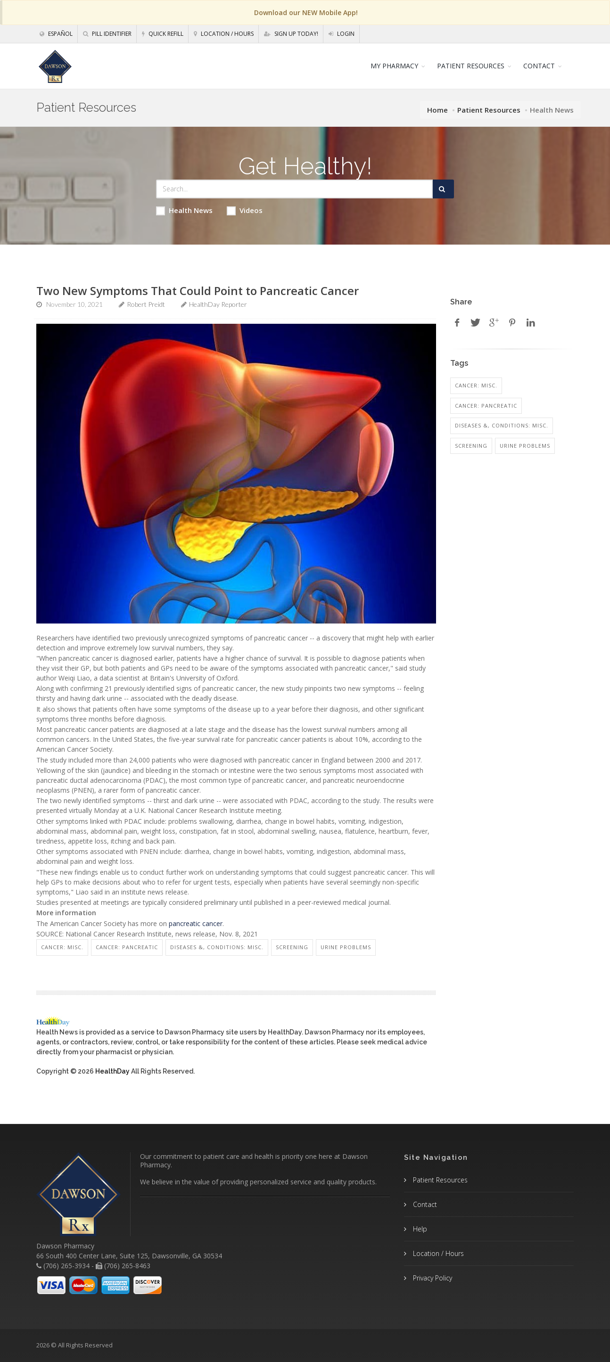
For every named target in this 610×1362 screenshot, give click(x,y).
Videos (245, 210)
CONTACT (539, 65)
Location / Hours (224, 34)
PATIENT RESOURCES (470, 65)
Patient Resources (488, 110)
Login (341, 34)
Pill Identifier (107, 34)
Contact (424, 1204)
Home (437, 110)
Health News (184, 210)
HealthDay (112, 1071)
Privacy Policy (431, 1277)
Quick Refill (162, 34)
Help (419, 1228)
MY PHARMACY (394, 65)
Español (56, 34)
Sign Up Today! (291, 34)
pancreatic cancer (196, 923)
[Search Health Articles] (294, 189)
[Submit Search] (443, 189)
